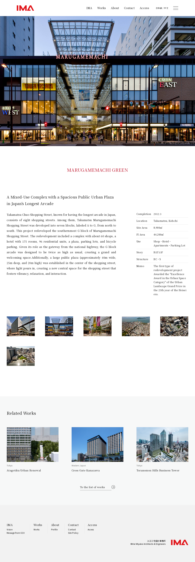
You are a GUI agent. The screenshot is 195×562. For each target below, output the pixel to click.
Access (144, 8)
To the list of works (92, 487)
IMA (89, 8)
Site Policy (73, 532)
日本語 (159, 8)
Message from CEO (16, 532)
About (115, 8)
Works (101, 8)
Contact (129, 8)
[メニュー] (175, 8)
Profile (54, 529)
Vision (10, 529)
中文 (166, 8)
